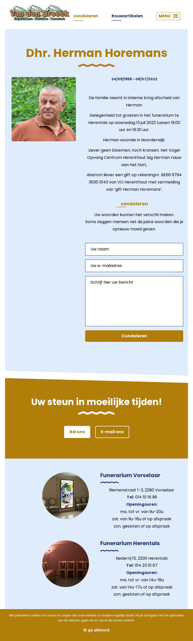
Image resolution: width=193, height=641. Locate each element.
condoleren (85, 16)
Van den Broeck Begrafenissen (40, 13)
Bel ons (77, 432)
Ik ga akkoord (96, 630)
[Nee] (186, 625)
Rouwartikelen (127, 16)
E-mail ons (112, 432)
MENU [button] (168, 16)
